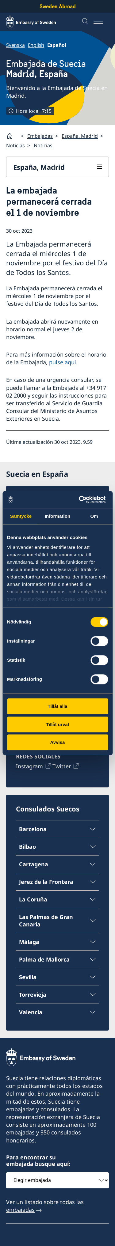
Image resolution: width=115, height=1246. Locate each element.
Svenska (15, 45)
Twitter (61, 766)
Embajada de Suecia (46, 69)
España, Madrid (80, 136)
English (36, 45)
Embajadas (40, 136)
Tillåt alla (57, 706)
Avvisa (57, 742)
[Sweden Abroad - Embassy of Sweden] (36, 22)
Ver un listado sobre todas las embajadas (45, 1205)
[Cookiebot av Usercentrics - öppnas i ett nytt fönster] (82, 500)
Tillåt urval (57, 724)
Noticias (15, 145)
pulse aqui (62, 362)
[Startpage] (12, 136)
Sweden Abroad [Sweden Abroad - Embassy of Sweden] (58, 6)
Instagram (29, 766)
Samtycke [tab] (21, 516)
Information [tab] (58, 516)
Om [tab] (94, 516)
